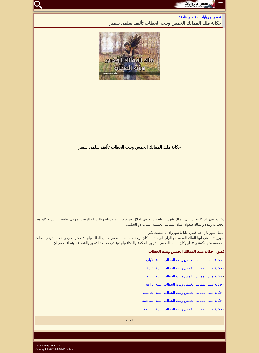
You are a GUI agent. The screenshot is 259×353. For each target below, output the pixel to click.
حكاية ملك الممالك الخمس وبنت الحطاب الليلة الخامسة (182, 293)
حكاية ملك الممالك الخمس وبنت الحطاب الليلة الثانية (184, 268)
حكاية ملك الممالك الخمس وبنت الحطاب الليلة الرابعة (183, 284)
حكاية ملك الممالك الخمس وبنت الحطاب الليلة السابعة (183, 309)
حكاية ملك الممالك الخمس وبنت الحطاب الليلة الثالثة (184, 276)
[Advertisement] (129, 112)
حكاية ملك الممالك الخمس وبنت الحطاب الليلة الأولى (184, 260)
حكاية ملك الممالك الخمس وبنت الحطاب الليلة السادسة (182, 301)
